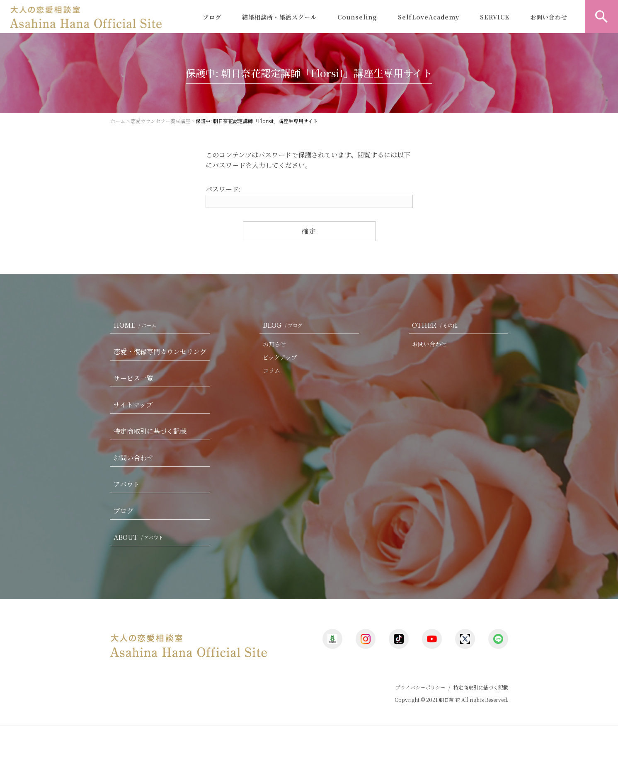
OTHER (436, 325)
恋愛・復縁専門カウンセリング (160, 351)
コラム (271, 370)
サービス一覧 (133, 378)
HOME (137, 325)
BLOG (284, 325)
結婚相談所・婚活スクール (279, 17)
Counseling (357, 17)
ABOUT (140, 537)
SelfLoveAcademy (428, 17)
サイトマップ (133, 404)
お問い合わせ (548, 17)
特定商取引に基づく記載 (150, 431)
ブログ (212, 17)
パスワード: (309, 196)
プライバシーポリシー (420, 687)
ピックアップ (280, 357)
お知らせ (274, 344)
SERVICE (494, 17)
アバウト (127, 484)
